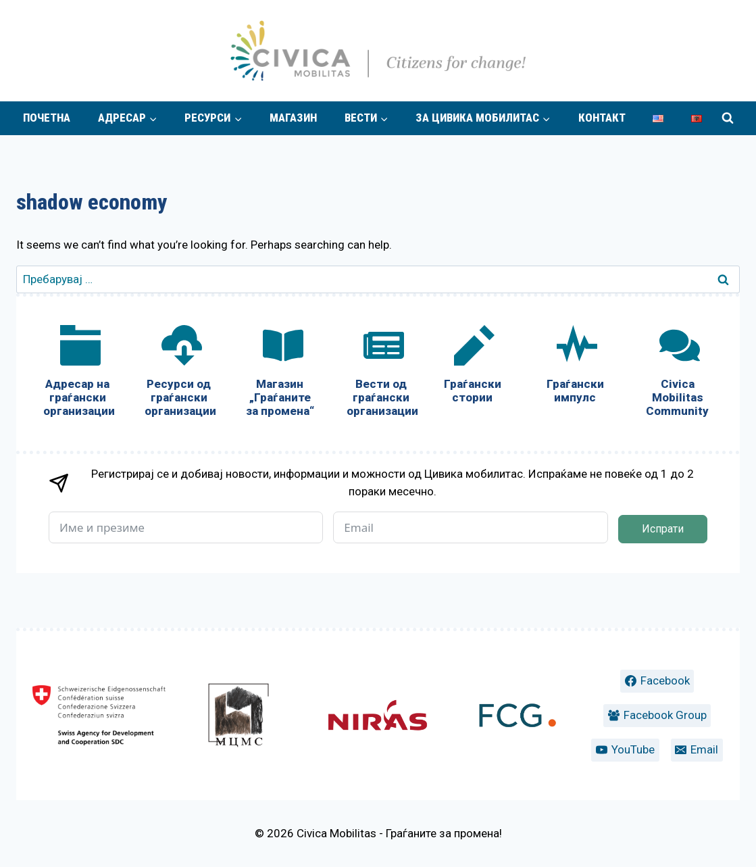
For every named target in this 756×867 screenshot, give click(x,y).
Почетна (46, 117)
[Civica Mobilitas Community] (678, 374)
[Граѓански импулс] (575, 367)
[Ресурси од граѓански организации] (179, 374)
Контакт (602, 117)
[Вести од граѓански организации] (381, 374)
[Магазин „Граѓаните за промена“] (280, 374)
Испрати (663, 528)
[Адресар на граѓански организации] (77, 374)
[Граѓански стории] (472, 367)
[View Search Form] (727, 118)
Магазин (293, 117)
